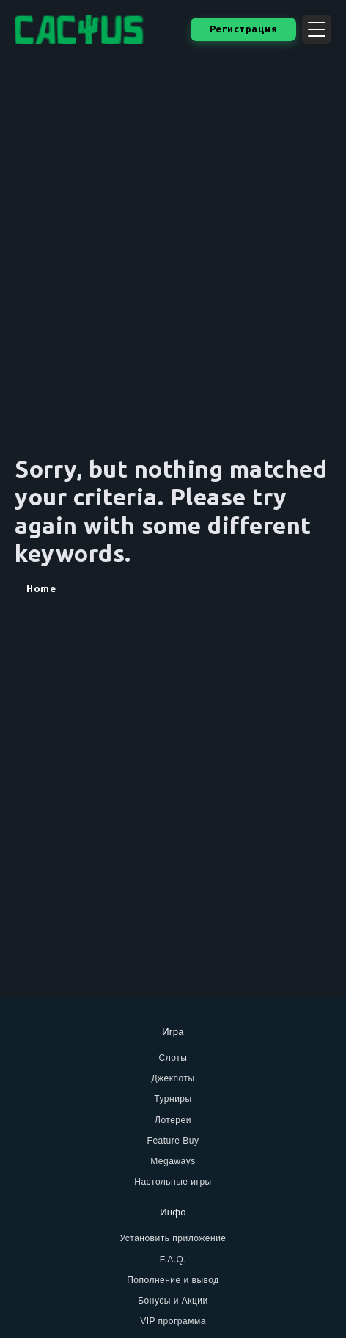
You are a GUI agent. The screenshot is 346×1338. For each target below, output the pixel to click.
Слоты (173, 1058)
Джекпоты (172, 1078)
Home (41, 588)
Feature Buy (173, 1141)
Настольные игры (173, 1182)
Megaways (172, 1161)
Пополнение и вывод (173, 1280)
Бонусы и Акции (173, 1300)
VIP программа (173, 1321)
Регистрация (244, 28)
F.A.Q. (173, 1259)
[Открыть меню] (316, 29)
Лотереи (173, 1120)
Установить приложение (172, 1238)
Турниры (172, 1099)
